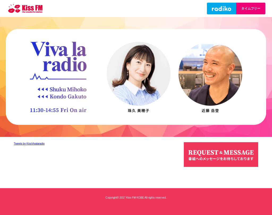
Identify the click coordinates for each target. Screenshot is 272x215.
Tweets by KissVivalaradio (29, 143)
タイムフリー (250, 8)
